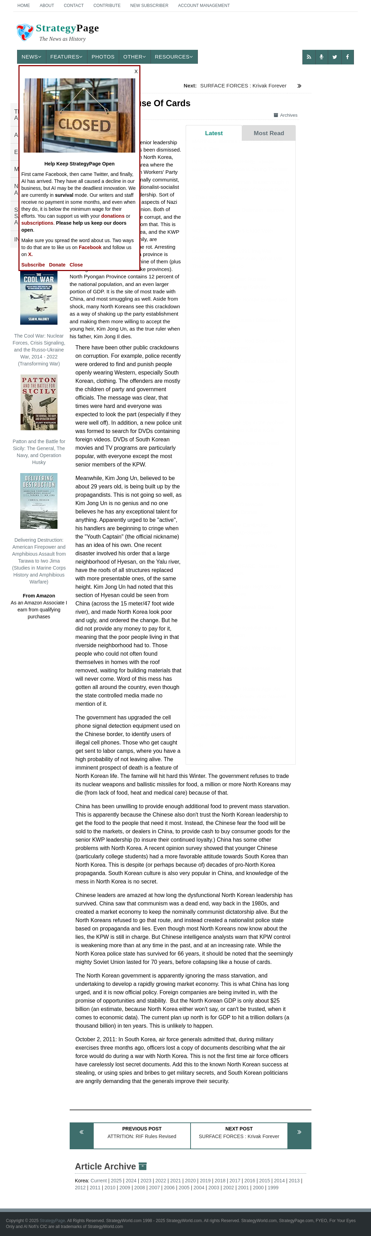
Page (57, 33)
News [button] (32, 57)
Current (99, 1180)
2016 (249, 1180)
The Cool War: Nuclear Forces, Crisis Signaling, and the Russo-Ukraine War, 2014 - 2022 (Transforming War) (39, 317)
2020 (190, 1180)
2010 (110, 1187)
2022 (160, 1180)
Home (23, 5)
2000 (258, 1187)
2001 (243, 1187)
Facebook (90, 247)
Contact (74, 5)
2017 (235, 1180)
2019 (205, 1180)
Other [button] (134, 57)
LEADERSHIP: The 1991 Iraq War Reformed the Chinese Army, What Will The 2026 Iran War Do (237, 265)
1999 (273, 1187)
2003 (213, 1187)
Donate (57, 265)
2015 (264, 1180)
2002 (228, 1187)
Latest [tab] (214, 133)
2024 (131, 1180)
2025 (116, 1180)
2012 (80, 1187)
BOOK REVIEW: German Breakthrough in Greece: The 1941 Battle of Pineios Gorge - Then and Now (240, 196)
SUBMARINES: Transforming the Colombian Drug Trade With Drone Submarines (232, 723)
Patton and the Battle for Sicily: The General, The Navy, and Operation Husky (39, 419)
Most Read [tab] (269, 133)
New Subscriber (149, 5)
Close (76, 265)
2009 (124, 1187)
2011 (95, 1187)
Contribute (107, 5)
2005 (184, 1187)
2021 (175, 1180)
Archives (285, 115)
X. (30, 254)
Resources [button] (174, 57)
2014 (279, 1180)
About (47, 5)
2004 (199, 1187)
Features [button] (67, 57)
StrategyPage (52, 1220)
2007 (154, 1187)
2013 (294, 1180)
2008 (139, 1187)
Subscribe (33, 265)
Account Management (204, 5)
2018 (220, 1180)
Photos (103, 57)
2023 (145, 1180)
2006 (169, 1187)
